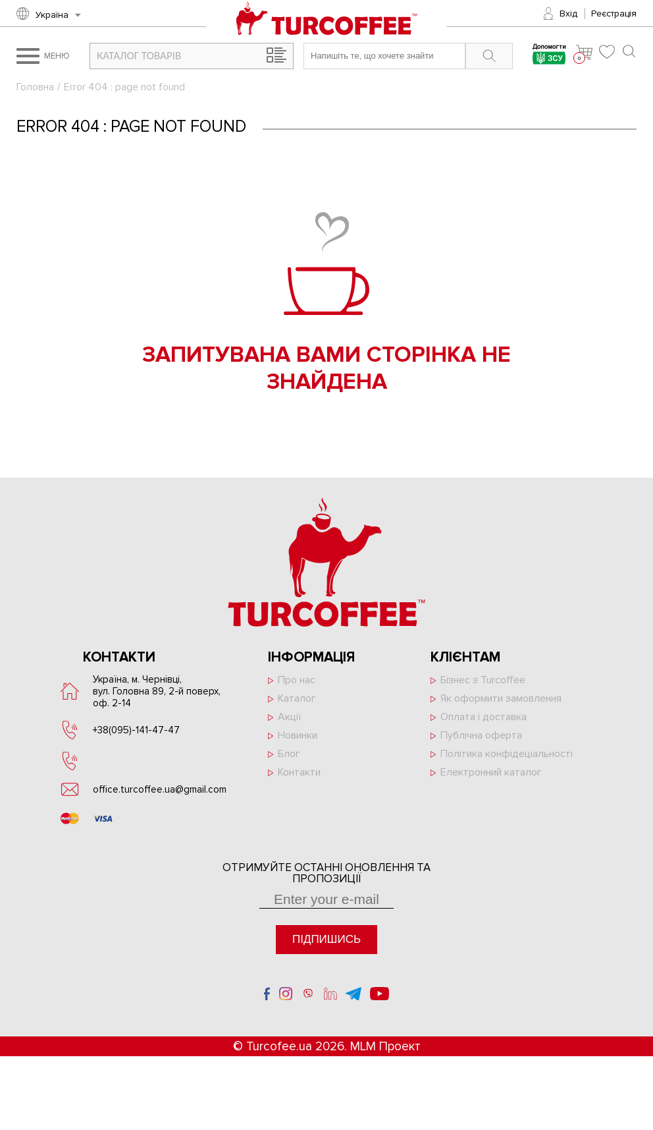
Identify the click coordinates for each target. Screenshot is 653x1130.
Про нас (296, 680)
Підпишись (326, 939)
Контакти (299, 772)
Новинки (297, 735)
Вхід (568, 13)
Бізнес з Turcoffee (482, 680)
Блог (289, 753)
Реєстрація (614, 13)
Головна (35, 87)
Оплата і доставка (483, 716)
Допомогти (549, 56)
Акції (289, 716)
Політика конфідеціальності (506, 753)
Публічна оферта (481, 735)
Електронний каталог (491, 772)
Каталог (297, 698)
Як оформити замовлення (501, 698)
